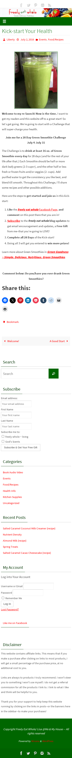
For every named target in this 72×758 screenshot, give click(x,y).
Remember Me (12, 598)
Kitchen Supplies (12, 497)
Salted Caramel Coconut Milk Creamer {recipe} (29, 528)
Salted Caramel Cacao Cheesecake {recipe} (27, 553)
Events (43, 39)
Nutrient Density (12, 534)
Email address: (9, 398)
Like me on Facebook (15, 623)
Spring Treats (10, 546)
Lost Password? (10, 609)
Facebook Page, (38, 209)
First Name (7, 409)
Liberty (11, 39)
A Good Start (59, 341)
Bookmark (13, 322)
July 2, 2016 (27, 39)
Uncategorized (11, 503)
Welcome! (11, 341)
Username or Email (12, 586)
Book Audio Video (13, 472)
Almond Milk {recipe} (14, 540)
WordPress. (48, 741)
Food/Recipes (56, 39)
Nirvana (35, 741)
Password (6, 592)
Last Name (7, 420)
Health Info (9, 491)
